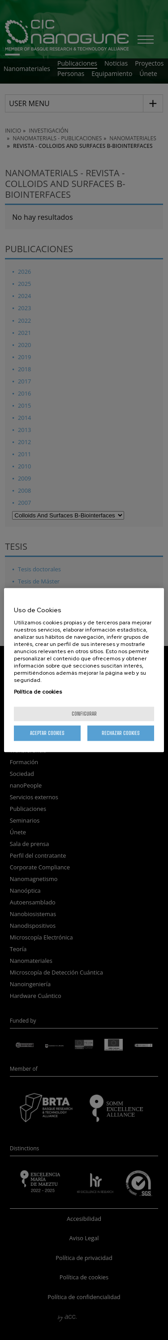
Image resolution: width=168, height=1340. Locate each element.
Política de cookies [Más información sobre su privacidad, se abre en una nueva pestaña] (38, 691)
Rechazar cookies (121, 733)
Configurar (84, 713)
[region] (84, 670)
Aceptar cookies (47, 733)
